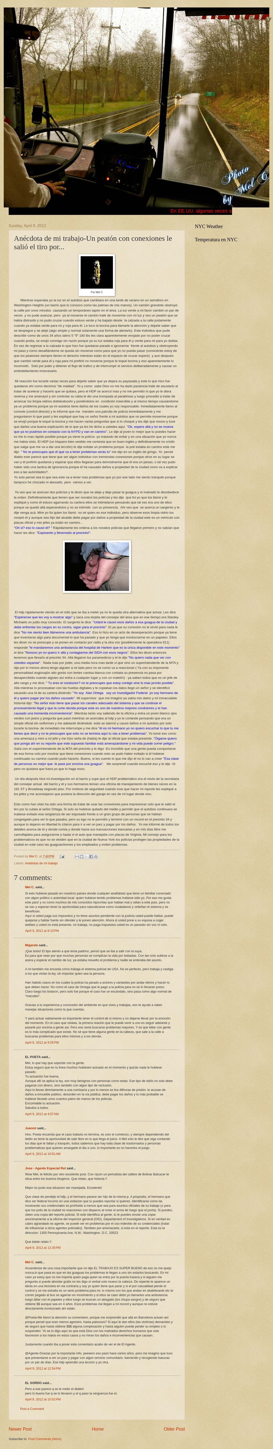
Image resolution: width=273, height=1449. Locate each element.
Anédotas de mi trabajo (41, 863)
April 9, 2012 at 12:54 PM (43, 1368)
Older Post (174, 1429)
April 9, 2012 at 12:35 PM (43, 1248)
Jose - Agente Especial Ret (45, 1168)
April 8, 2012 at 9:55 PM (42, 1042)
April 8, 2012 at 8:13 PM (42, 931)
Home (98, 1429)
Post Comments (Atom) (45, 1439)
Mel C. (34, 856)
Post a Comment (32, 1409)
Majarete (31, 945)
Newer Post (20, 1429)
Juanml (30, 1128)
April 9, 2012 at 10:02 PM (43, 1399)
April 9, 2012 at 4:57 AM (42, 1114)
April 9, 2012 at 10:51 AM (43, 1154)
